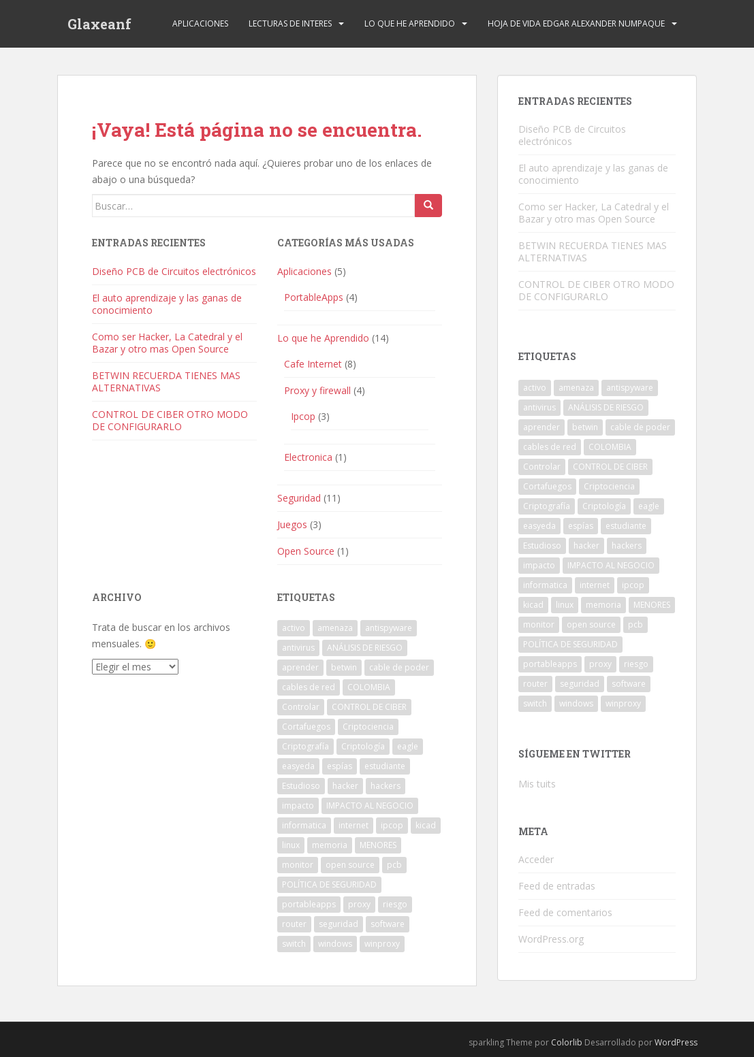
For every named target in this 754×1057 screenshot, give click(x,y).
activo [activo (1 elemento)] (293, 628)
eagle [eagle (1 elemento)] (407, 746)
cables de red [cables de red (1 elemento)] (308, 687)
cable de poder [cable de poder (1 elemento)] (399, 667)
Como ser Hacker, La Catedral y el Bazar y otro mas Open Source (167, 342)
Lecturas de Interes (290, 23)
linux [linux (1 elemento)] (291, 845)
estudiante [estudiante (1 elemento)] (384, 766)
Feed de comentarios (565, 912)
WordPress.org (551, 938)
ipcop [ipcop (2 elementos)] (392, 825)
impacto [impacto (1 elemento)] (298, 805)
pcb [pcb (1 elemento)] (394, 865)
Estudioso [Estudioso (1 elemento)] (301, 786)
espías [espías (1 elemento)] (339, 766)
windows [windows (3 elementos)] (335, 943)
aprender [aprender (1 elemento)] (300, 667)
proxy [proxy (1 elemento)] (359, 904)
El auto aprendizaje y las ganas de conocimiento (167, 303)
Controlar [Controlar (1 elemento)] (300, 707)
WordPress (676, 1042)
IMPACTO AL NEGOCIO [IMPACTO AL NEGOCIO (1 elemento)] (369, 805)
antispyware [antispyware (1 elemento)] (388, 628)
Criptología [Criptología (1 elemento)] (363, 746)
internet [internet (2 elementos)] (353, 825)
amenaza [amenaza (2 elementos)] (335, 628)
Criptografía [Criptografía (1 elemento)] (305, 746)
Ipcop (303, 416)
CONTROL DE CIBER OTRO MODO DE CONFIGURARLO (170, 420)
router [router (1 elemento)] (294, 924)
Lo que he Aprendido (409, 23)
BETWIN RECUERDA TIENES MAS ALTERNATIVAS (166, 381)
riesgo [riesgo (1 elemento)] (395, 904)
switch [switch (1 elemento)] (294, 943)
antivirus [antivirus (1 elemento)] (298, 647)
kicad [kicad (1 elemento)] (425, 825)
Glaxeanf (99, 24)
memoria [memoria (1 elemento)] (329, 845)
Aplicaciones (200, 23)
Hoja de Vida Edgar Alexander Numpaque (576, 23)
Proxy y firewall (317, 390)
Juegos (292, 524)
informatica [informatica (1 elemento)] (304, 825)
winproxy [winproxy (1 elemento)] (382, 943)
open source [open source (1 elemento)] (350, 865)
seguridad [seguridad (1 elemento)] (338, 924)
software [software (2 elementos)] (388, 924)
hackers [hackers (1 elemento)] (385, 786)
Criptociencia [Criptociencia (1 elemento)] (368, 726)
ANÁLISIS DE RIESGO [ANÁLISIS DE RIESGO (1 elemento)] (365, 647)
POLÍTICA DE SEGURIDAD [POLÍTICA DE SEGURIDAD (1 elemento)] (329, 884)
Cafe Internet (313, 363)
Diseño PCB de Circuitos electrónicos (174, 271)
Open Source (305, 550)
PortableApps (313, 297)
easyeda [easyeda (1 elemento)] (298, 766)
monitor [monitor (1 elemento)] (297, 865)
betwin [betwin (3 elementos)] (344, 667)
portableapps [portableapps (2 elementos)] (309, 904)
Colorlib (566, 1042)
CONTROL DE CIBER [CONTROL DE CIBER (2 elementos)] (369, 707)
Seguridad (299, 497)
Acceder (536, 859)
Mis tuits (537, 783)
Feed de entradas (556, 885)
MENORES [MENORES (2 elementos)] (378, 845)
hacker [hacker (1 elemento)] (345, 786)
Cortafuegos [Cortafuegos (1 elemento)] (306, 726)
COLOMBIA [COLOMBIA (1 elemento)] (368, 687)
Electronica (308, 457)
